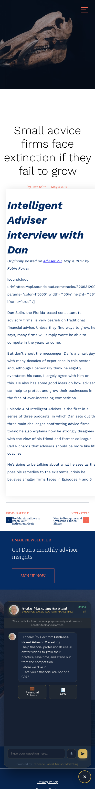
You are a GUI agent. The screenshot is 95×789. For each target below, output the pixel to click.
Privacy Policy (47, 781)
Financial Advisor (32, 692)
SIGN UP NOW (33, 575)
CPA (63, 691)
